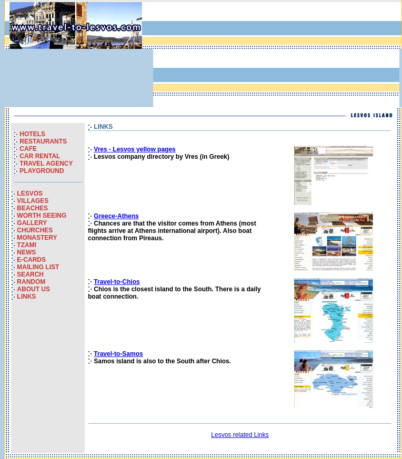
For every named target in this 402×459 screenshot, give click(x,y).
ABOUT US (33, 289)
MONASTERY (37, 237)
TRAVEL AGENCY (46, 163)
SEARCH (30, 274)
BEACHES (32, 208)
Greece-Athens (116, 216)
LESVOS (30, 193)
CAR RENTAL (39, 156)
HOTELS (32, 134)
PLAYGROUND (41, 171)
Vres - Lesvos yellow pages (134, 149)
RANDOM (31, 281)
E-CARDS (31, 259)
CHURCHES (35, 230)
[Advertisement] (208, 54)
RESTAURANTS (43, 141)
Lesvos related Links (239, 434)
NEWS (26, 252)
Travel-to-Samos (118, 354)
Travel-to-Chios (116, 281)
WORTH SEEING (41, 215)
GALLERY (32, 223)
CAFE (28, 148)
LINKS (26, 296)
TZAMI (26, 245)
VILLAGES (32, 201)
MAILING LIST (38, 267)
